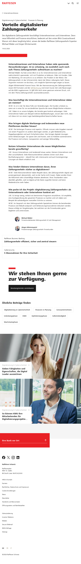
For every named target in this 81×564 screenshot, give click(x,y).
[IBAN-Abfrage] (6, 528)
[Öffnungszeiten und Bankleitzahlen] (13, 505)
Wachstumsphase (11, 322)
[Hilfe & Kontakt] (7, 479)
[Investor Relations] (8, 517)
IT (11, 548)
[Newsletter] (5, 498)
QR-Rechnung (36, 88)
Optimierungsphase (39, 316)
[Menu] (77, 3)
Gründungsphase (11, 316)
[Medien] (4, 521)
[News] (4, 494)
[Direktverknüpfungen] (68, 3)
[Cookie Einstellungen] (9, 491)
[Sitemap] (4, 532)
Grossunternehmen (64, 310)
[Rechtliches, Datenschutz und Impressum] (15, 487)
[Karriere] (4, 483)
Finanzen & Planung (43, 310)
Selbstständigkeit (59, 316)
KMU (24, 316)
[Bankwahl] (23, 441)
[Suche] (73, 3)
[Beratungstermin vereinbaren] (22, 288)
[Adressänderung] (7, 513)
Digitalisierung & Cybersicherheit (17, 310)
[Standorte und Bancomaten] (11, 502)
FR (7, 548)
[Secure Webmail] (7, 524)
